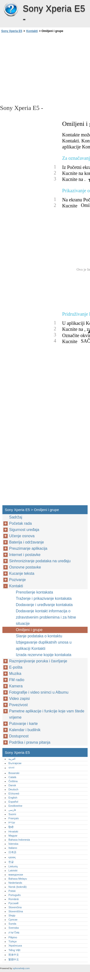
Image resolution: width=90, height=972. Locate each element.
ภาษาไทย (13, 932)
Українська (15, 945)
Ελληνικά (13, 793)
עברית (11, 822)
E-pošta (15, 667)
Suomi (12, 814)
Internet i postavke (25, 555)
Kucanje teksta (21, 573)
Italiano (12, 847)
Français (13, 818)
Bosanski (13, 773)
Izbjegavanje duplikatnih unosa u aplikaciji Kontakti (44, 645)
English (12, 797)
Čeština (13, 781)
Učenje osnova (22, 536)
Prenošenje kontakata (34, 592)
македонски (15, 874)
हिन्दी (10, 827)
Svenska (13, 927)
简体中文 (13, 954)
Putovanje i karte (23, 724)
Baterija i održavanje (26, 542)
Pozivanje (17, 580)
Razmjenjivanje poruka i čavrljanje (38, 661)
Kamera (16, 686)
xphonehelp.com (21, 968)
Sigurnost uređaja (24, 530)
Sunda (12, 923)
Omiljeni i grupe (29, 630)
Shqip (11, 915)
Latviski (12, 870)
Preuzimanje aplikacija (28, 548)
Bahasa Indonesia (19, 839)
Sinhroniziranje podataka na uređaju (40, 561)
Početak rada (20, 523)
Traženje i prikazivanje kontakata (44, 598)
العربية (11, 758)
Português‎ (14, 895)
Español (13, 801)
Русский (13, 903)
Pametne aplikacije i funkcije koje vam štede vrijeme (46, 714)
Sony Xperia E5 (11, 9)
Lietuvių (13, 866)
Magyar (12, 835)
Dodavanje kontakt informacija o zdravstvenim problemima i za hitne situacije (46, 617)
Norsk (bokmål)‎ (17, 886)
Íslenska (13, 843)
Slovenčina (15, 907)
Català (12, 777)
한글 (11, 861)
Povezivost (18, 705)
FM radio (16, 680)
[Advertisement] (45, 68)
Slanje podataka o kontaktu (39, 636)
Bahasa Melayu (17, 878)
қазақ (11, 857)
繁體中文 (13, 959)
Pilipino (12, 937)
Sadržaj (15, 517)
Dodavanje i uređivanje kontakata (44, 605)
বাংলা (11, 767)
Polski (12, 890)
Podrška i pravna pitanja (29, 742)
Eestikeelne (15, 805)
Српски (12, 919)
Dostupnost (19, 736)
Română (13, 899)
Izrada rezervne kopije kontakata (43, 655)
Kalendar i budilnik (25, 730)
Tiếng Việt (14, 950)
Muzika (15, 673)
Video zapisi (19, 699)
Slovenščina (15, 911)
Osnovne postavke (25, 567)
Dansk (12, 785)
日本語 (12, 852)
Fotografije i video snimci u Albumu (38, 692)
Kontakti (32, 31)
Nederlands (15, 882)
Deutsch (13, 789)
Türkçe (12, 941)
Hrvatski (13, 831)
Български (14, 763)
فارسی (12, 809)
